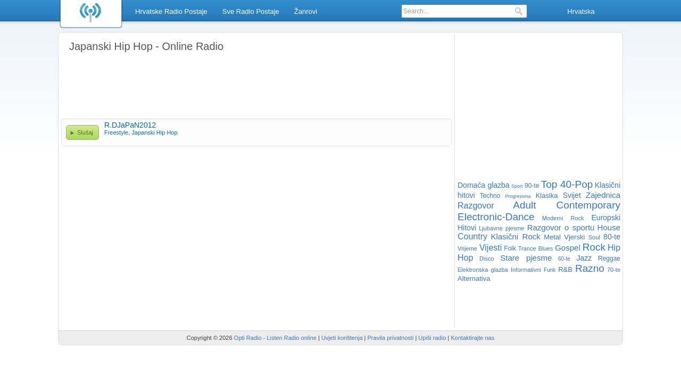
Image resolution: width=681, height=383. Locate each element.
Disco (486, 258)
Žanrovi (305, 11)
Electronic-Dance (496, 216)
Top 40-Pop (567, 184)
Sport (517, 186)
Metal (552, 237)
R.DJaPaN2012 (130, 125)
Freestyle (116, 132)
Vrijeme (467, 248)
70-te (613, 270)
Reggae (609, 258)
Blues (545, 248)
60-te (564, 259)
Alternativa (474, 278)
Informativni (526, 270)
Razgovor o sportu (561, 227)
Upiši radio (432, 338)
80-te (611, 236)
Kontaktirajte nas (472, 338)
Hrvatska (580, 11)
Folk (510, 248)
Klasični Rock (515, 236)
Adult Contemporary (566, 205)
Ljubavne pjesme (501, 228)
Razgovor (476, 205)
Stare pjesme (526, 257)
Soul (594, 237)
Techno (490, 195)
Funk (549, 270)
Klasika (547, 195)
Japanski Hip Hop (154, 132)
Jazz (584, 258)
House (608, 227)
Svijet (572, 195)
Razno (589, 268)
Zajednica (603, 194)
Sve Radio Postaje (250, 11)
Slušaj (85, 132)
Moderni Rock (563, 218)
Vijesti (490, 247)
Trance (527, 248)
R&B (565, 269)
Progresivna (518, 196)
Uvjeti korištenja (342, 338)
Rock (594, 247)
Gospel (567, 247)
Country (472, 236)
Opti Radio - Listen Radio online (275, 338)
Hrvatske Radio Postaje (171, 11)
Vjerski (574, 237)
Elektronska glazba (483, 270)
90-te (532, 185)
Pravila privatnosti (391, 338)
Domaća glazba (484, 185)
